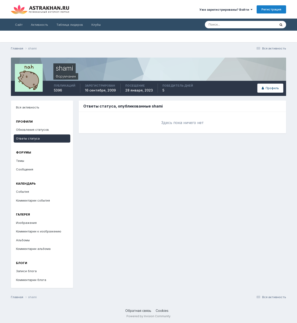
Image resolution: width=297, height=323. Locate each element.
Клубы (96, 24)
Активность (39, 24)
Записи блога (26, 271)
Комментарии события (33, 200)
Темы (20, 161)
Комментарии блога (31, 280)
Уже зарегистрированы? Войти (225, 9)
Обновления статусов (32, 129)
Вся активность (27, 107)
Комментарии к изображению (38, 231)
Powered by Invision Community (148, 316)
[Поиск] (225, 24)
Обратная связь (138, 311)
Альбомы (23, 240)
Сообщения (24, 169)
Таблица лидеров (69, 24)
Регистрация (271, 9)
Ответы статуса (28, 138)
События (22, 191)
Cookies (162, 311)
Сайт (19, 24)
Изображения (26, 223)
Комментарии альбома (33, 249)
